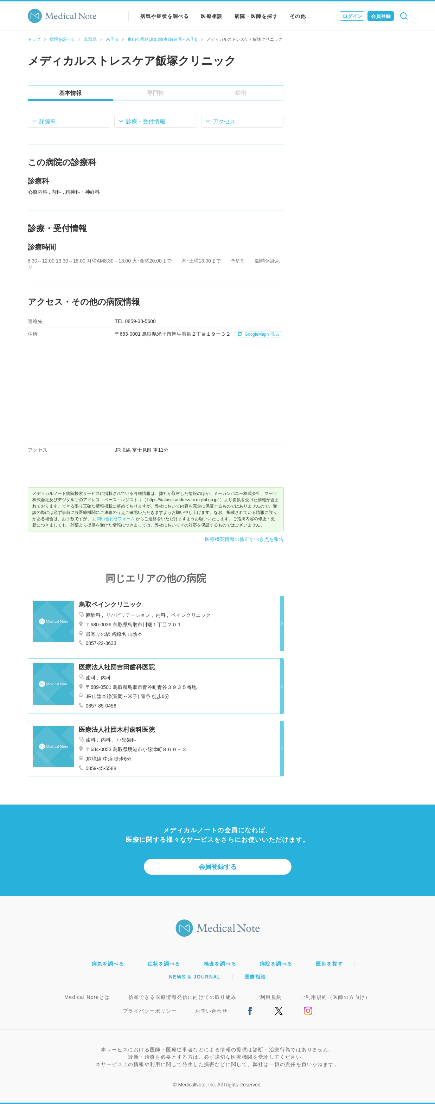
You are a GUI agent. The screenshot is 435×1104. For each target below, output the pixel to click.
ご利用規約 (268, 997)
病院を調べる (62, 39)
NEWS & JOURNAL (195, 976)
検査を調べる (220, 963)
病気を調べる (108, 963)
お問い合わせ (211, 1011)
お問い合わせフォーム (113, 518)
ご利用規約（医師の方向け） (335, 997)
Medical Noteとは (87, 997)
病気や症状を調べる (164, 16)
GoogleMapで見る (258, 334)
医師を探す (329, 963)
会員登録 (381, 16)
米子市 (112, 39)
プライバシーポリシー (150, 1011)
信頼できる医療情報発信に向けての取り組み (182, 997)
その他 (298, 16)
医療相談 (212, 16)
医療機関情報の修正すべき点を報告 (244, 539)
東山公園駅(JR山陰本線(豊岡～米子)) (163, 39)
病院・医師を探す (256, 16)
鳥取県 (90, 39)
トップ (34, 39)
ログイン (352, 16)
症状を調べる (164, 963)
